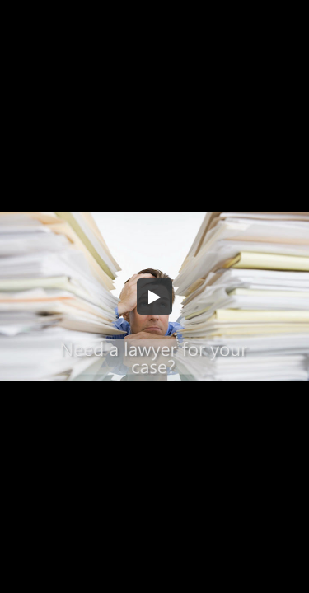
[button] (155, 296)
